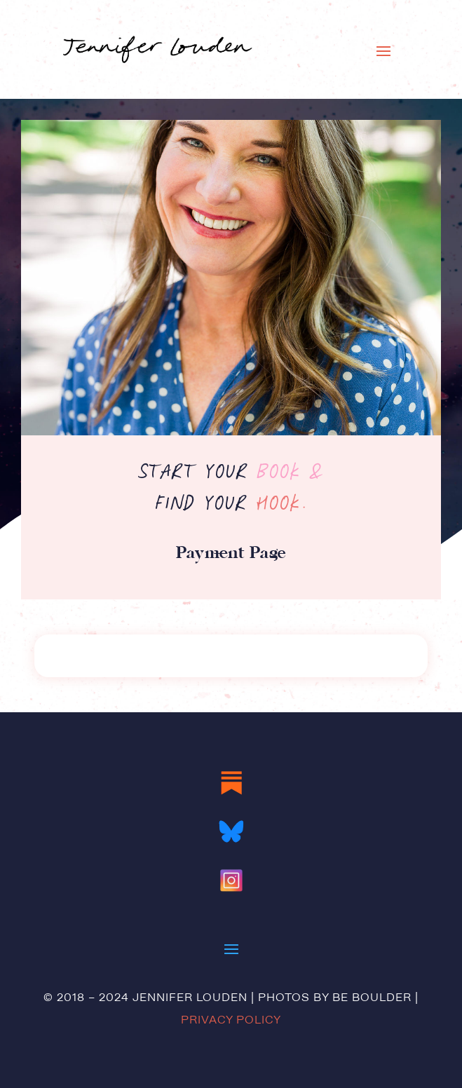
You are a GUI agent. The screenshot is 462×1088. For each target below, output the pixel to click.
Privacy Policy (231, 1020)
